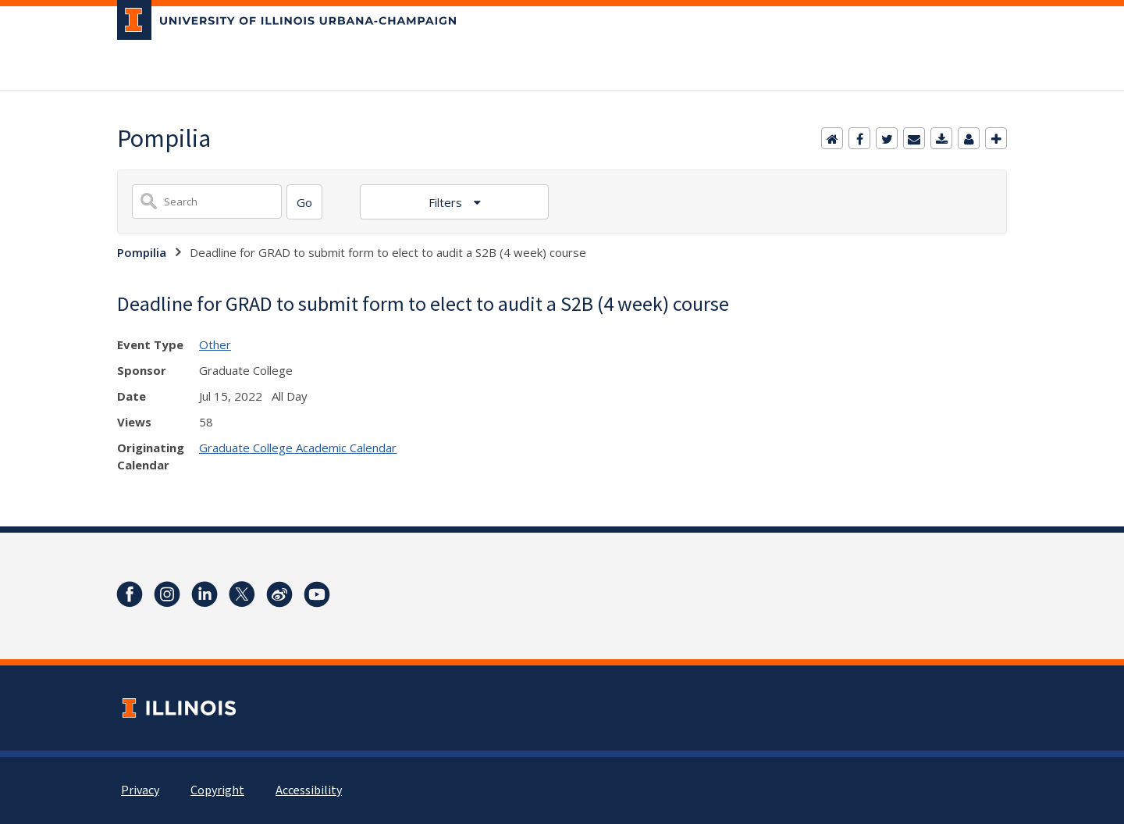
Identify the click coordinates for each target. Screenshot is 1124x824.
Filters (447, 202)
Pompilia (141, 252)
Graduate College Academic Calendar (298, 447)
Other (215, 344)
